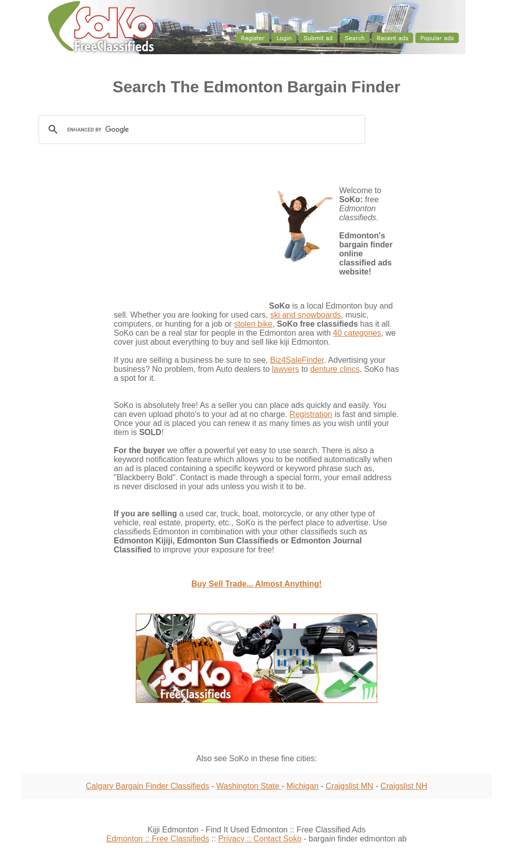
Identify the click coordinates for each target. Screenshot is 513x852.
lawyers (285, 369)
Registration (311, 414)
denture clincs (335, 369)
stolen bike (253, 324)
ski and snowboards (305, 315)
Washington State (249, 786)
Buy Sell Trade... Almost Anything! (256, 584)
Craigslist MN (349, 786)
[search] (203, 129)
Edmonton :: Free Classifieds (157, 838)
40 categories (357, 333)
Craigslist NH (403, 786)
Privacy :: (235, 838)
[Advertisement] (66, 328)
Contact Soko (277, 838)
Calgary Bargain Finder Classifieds (147, 786)
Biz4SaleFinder (297, 360)
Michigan (303, 786)
